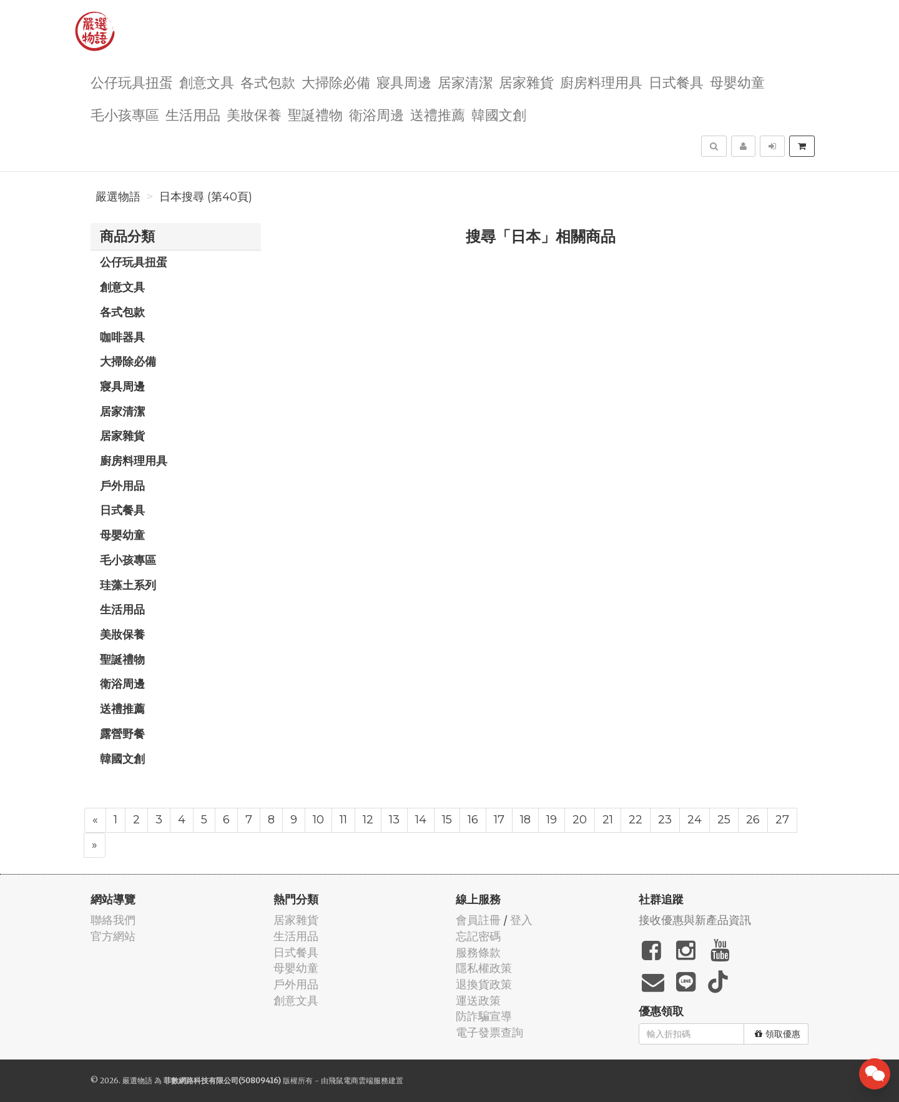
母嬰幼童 (737, 81)
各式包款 (267, 81)
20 (579, 819)
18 (525, 819)
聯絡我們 (113, 920)
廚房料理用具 (601, 81)
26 (753, 819)
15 (447, 819)
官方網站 (113, 936)
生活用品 (192, 114)
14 (420, 819)
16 (473, 819)
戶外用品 (122, 485)
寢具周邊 (403, 81)
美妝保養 (254, 114)
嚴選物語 (118, 197)
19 (551, 819)
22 (635, 819)
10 (318, 819)
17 (499, 819)
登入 (521, 920)
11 (343, 819)
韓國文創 (498, 114)
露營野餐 (122, 733)
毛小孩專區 (125, 114)
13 (394, 819)
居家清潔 (465, 81)
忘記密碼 (478, 936)
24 (694, 819)
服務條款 (478, 952)
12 (368, 819)
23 (665, 819)
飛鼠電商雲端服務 (358, 1080)
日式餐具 (676, 81)
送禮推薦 (437, 114)
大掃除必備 (336, 81)
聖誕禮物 (315, 114)
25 (723, 819)
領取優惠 (777, 1034)
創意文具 (206, 81)
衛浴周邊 (376, 114)
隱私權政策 (484, 968)
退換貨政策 (484, 984)
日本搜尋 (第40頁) (205, 197)
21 (607, 819)
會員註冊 (478, 920)
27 (782, 819)
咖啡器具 (122, 337)
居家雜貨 (526, 81)
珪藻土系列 (128, 585)
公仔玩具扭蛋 (132, 81)
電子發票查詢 (489, 1032)
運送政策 (478, 1000)
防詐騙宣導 (484, 1016)
